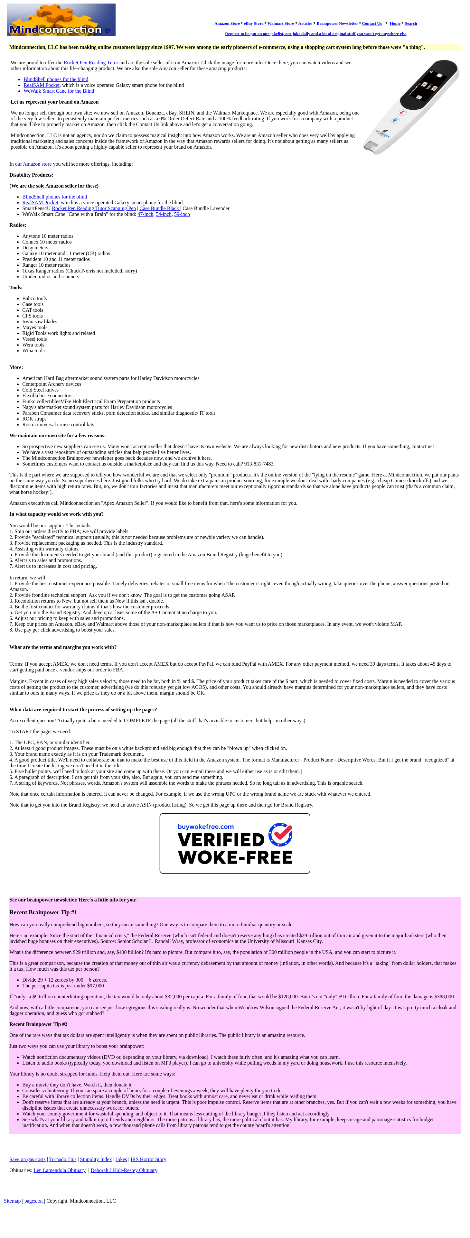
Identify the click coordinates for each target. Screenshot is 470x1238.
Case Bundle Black (159, 208)
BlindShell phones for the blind (56, 79)
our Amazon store (33, 164)
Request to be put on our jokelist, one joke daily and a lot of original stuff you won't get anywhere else (315, 33)
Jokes (121, 1159)
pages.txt (33, 1201)
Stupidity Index (96, 1159)
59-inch (182, 214)
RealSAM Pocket (42, 85)
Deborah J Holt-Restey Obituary (123, 1170)
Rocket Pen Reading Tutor (91, 62)
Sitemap (12, 1201)
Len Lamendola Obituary (59, 1170)
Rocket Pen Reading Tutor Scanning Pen (94, 208)
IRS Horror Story (148, 1159)
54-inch (164, 214)
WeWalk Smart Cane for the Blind (59, 91)
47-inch (145, 214)
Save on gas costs (27, 1159)
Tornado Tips (63, 1159)
